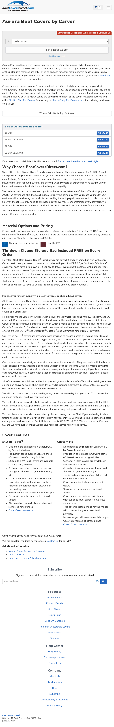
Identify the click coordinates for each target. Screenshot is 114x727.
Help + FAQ (54, 651)
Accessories (54, 632)
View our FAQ (16, 554)
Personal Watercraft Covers (54, 626)
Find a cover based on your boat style (78, 161)
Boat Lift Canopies (55, 621)
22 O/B (57, 146)
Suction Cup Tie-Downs (22, 100)
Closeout (55, 638)
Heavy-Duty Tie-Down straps (68, 100)
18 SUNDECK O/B (57, 140)
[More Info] (97, 581)
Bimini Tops (54, 615)
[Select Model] (60, 41)
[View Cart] (98, 7)
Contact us (52, 541)
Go (103, 581)
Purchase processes (55, 657)
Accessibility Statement (54, 699)
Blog (54, 688)
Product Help (54, 597)
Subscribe (54, 694)
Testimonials (55, 682)
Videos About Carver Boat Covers (27, 551)
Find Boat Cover (57, 49)
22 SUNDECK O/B (57, 153)
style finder (104, 75)
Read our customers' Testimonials (27, 558)
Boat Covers (54, 609)
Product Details (54, 603)
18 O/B (57, 133)
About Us (54, 676)
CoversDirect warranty (21, 510)
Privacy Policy (54, 705)
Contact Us (55, 663)
